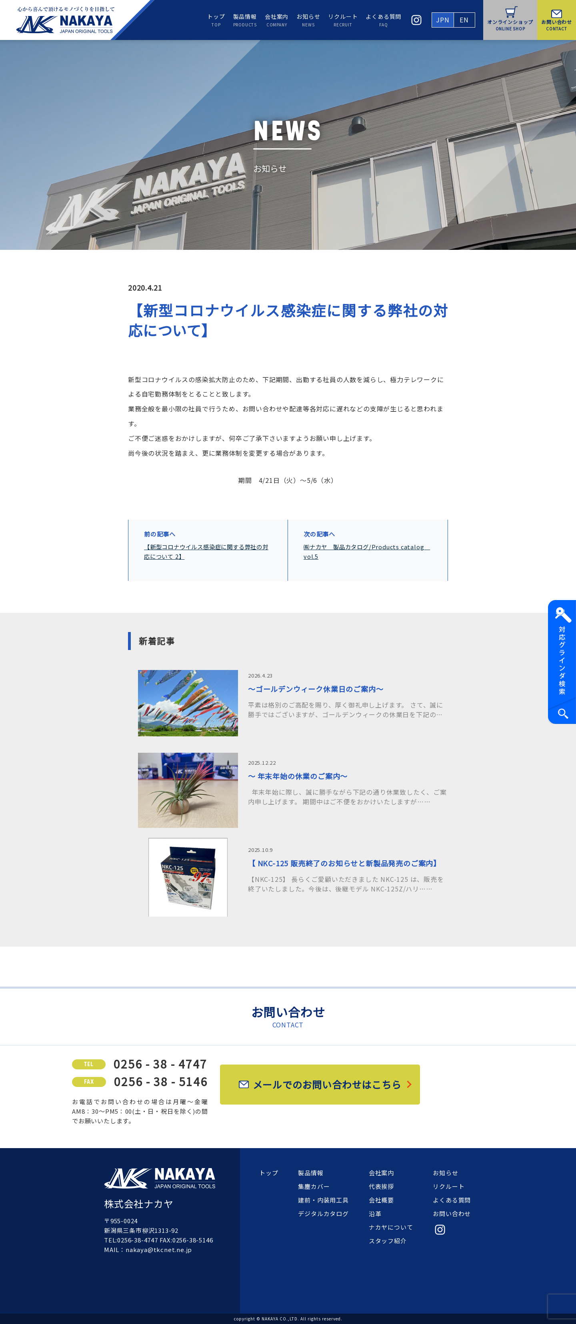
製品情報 (245, 20)
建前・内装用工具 (323, 1200)
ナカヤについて (391, 1227)
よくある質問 (383, 20)
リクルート (343, 20)
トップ (216, 20)
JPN (442, 19)
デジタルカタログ (323, 1213)
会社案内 (276, 20)
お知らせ (308, 20)
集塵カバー (314, 1186)
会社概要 (381, 1200)
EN (464, 19)
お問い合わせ (452, 1213)
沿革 (375, 1213)
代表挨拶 (381, 1186)
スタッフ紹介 (388, 1240)
